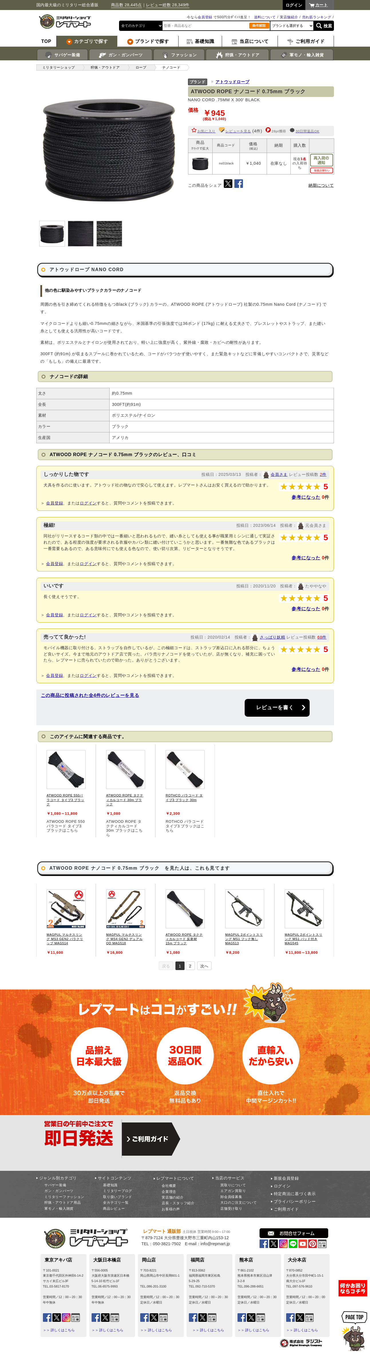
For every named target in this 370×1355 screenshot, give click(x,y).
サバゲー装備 (62, 55)
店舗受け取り (231, 1209)
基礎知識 (110, 1185)
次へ (204, 966)
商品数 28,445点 (126, 5)
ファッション (179, 55)
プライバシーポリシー (295, 1201)
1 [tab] (180, 966)
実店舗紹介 (289, 17)
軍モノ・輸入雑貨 (302, 55)
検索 (328, 25)
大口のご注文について (238, 1203)
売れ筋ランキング (316, 17)
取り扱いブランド (117, 1197)
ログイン (88, 503)
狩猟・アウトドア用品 (62, 1203)
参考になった (306, 497)
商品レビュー (114, 1209)
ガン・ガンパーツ (120, 55)
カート (321, 5)
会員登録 (205, 17)
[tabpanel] (66, 790)
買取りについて (233, 1185)
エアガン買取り (233, 1191)
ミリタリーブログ (117, 1191)
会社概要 (169, 1186)
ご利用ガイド (286, 1209)
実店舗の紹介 (172, 1197)
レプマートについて (175, 1178)
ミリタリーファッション (64, 1197)
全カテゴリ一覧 (115, 1203)
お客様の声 (171, 1209)
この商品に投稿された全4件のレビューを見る (90, 695)
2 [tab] (190, 966)
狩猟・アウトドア (237, 55)
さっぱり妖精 (272, 637)
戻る (166, 966)
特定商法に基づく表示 (295, 1193)
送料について (265, 17)
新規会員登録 (286, 1178)
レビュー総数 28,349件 (167, 5)
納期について (321, 185)
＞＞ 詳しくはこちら (59, 1330)
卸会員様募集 (231, 1197)
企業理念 (169, 1192)
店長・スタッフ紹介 (178, 1203)
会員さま (279, 474)
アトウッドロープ (232, 82)
